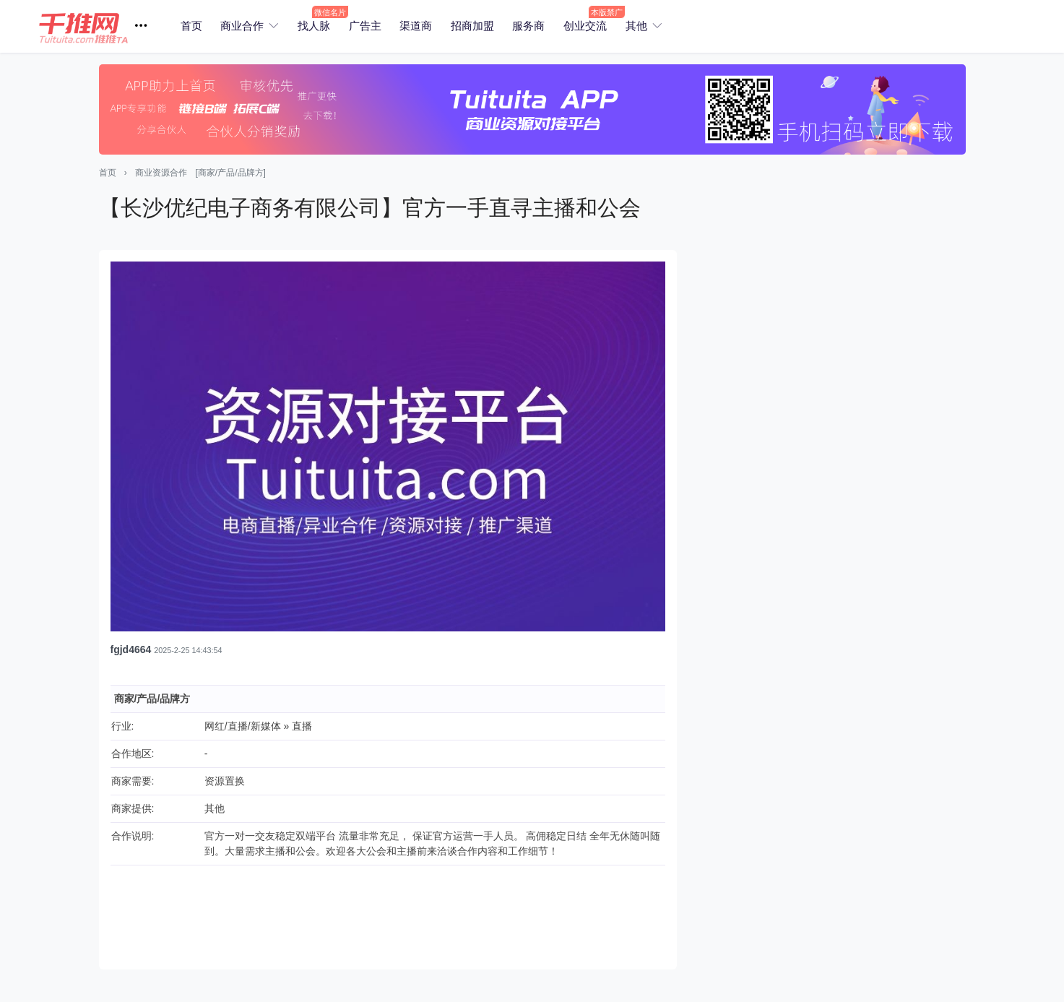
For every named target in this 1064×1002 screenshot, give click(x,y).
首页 (191, 26)
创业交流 (585, 26)
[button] (99, 26)
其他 (636, 26)
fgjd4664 (131, 649)
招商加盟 (472, 26)
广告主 (365, 26)
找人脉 (314, 26)
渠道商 (415, 26)
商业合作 (242, 26)
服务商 (528, 26)
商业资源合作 (161, 173)
